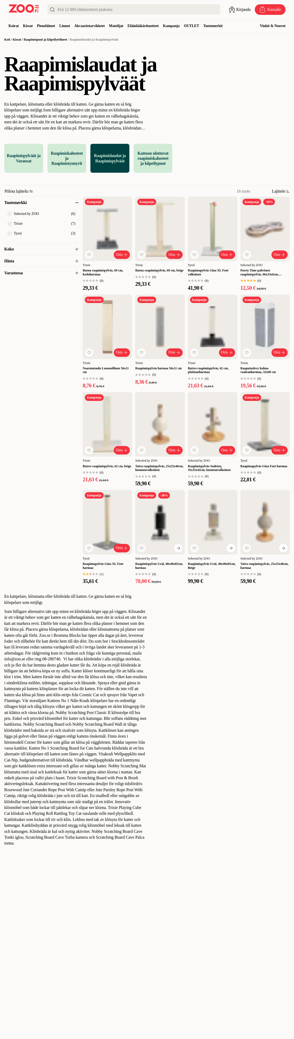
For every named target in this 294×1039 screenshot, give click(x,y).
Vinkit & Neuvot (273, 26)
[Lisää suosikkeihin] (89, 254)
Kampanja (171, 26)
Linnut (64, 26)
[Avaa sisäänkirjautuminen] (240, 9)
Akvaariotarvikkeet (89, 26)
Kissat (28, 26)
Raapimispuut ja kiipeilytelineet (45, 39)
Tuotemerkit (213, 26)
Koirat (13, 26)
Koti (7, 39)
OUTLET (191, 26)
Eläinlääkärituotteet (143, 26)
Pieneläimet (46, 26)
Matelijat (116, 26)
